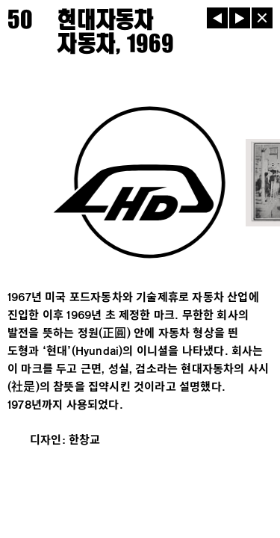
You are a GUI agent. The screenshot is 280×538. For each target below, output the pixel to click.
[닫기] (262, 17)
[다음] (239, 17)
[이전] (217, 17)
